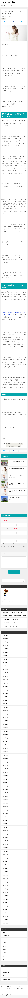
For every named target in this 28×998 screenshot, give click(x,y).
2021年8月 (5, 834)
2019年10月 (5, 909)
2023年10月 (5, 745)
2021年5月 (5, 844)
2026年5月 (5, 638)
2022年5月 (5, 803)
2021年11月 (5, 823)
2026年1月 (5, 652)
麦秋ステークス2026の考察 (9, 622)
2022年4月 (5, 806)
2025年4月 (5, 683)
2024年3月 (5, 727)
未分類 (4, 949)
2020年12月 (5, 861)
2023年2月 (5, 772)
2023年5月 (5, 762)
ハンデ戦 (5, 939)
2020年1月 (5, 899)
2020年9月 (5, 871)
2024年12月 (5, 696)
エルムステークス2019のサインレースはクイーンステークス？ (17, 498)
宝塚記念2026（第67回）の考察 (10, 619)
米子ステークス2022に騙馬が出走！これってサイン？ (17, 476)
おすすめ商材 (6, 935)
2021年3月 (5, 851)
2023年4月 (5, 765)
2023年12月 (5, 738)
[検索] (13, 580)
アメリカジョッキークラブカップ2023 (14, 443)
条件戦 (4, 953)
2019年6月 (5, 923)
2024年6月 (5, 717)
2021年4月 (5, 847)
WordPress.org (6, 979)
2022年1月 (5, 817)
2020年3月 (5, 892)
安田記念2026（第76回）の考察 (10, 626)
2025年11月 (5, 659)
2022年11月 (5, 782)
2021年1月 (5, 858)
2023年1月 (5, 775)
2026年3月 (5, 645)
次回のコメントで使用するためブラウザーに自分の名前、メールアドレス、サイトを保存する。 (14, 546)
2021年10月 (5, 827)
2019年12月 (5, 902)
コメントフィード (7, 975)
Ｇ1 (3, 959)
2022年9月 (5, 789)
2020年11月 (5, 865)
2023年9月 (5, 748)
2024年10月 (5, 703)
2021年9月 (5, 830)
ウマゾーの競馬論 (8, 2)
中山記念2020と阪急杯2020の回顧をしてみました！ (17, 469)
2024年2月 (5, 731)
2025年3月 (5, 686)
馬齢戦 (4, 956)
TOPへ (21, 996)
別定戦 (3, 18)
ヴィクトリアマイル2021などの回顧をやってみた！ (17, 484)
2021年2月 (5, 854)
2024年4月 (5, 724)
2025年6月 (5, 676)
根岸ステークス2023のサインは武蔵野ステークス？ (21, 510)
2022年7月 (5, 796)
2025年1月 (5, 693)
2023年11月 (5, 741)
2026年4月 (5, 642)
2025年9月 (5, 666)
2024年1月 (5, 734)
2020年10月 (5, 868)
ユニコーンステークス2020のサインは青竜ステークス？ (17, 491)
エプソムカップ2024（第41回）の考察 (17, 462)
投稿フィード (6, 972)
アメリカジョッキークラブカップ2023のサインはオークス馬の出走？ (8, 510)
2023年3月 (5, 768)
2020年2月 (5, 895)
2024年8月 (5, 710)
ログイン (5, 968)
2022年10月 (5, 786)
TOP (7, 986)
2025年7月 (5, 672)
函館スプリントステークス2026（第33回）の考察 (14, 615)
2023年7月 (5, 755)
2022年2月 (5, 813)
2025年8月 (5, 669)
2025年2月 (5, 690)
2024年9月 (5, 707)
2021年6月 (5, 841)
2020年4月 (5, 889)
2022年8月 (5, 792)
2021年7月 (5, 837)
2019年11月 (5, 906)
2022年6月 (5, 799)
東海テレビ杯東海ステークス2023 (13, 446)
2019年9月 (5, 913)
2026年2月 (5, 648)
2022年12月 (5, 779)
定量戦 (4, 946)
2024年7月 (5, 714)
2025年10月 (5, 662)
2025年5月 (5, 679)
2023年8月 (5, 751)
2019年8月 (5, 916)
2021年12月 (5, 820)
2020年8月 (5, 875)
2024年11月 (5, 700)
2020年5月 (5, 885)
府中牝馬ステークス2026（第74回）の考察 (13, 612)
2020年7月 (5, 878)
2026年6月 (5, 635)
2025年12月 (5, 655)
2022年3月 (5, 810)
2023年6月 (5, 758)
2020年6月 (5, 882)
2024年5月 (5, 720)
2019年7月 (5, 919)
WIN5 (4, 932)
